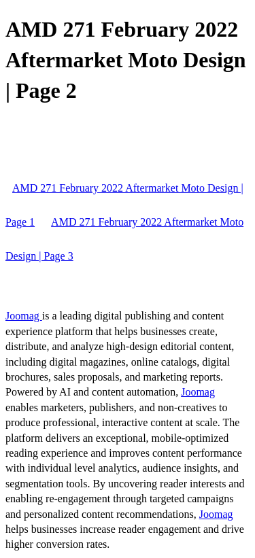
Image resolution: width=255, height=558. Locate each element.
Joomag (23, 315)
